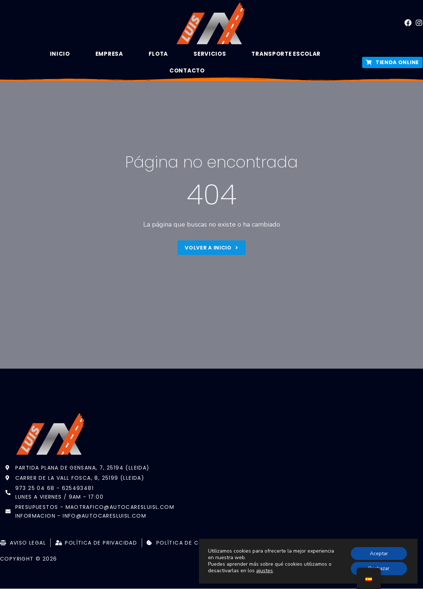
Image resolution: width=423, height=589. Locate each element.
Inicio (60, 54)
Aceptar (378, 553)
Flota (158, 54)
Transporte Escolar (286, 54)
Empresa (109, 54)
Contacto (187, 70)
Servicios (209, 54)
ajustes (264, 571)
